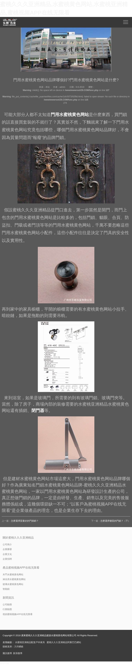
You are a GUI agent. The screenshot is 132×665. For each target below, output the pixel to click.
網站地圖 (4, 663)
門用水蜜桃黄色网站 (70, 114)
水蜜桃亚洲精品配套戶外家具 (30, 642)
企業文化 (7, 554)
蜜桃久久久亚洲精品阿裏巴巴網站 (64, 642)
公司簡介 (7, 544)
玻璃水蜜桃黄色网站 (13, 584)
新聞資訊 (8, 597)
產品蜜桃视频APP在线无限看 (21, 567)
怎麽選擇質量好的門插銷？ (25, 520)
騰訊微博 (7, 653)
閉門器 (37, 410)
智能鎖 (6, 589)
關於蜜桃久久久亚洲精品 (18, 537)
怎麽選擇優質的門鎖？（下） (115, 520)
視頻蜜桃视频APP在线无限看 (18, 614)
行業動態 (7, 609)
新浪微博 (17, 653)
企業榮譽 (7, 549)
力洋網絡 (18, 646)
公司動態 (7, 604)
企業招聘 (7, 559)
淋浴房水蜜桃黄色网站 (14, 579)
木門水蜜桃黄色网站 (13, 574)
